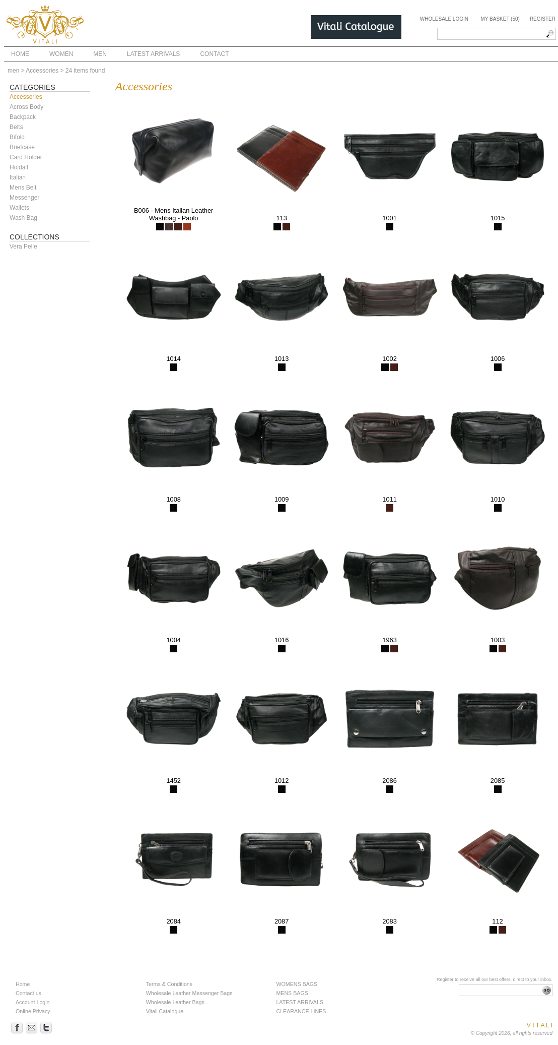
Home (23, 984)
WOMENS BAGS (296, 984)
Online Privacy (33, 1011)
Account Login (33, 1002)
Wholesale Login (444, 19)
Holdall (19, 167)
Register (542, 19)
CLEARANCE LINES (301, 1011)
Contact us (28, 993)
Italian (18, 177)
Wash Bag (23, 217)
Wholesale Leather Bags (175, 1002)
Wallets (19, 207)
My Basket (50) (499, 19)
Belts (16, 127)
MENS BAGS (292, 993)
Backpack (23, 116)
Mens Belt (23, 187)
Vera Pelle (23, 246)
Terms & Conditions (169, 984)
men (13, 70)
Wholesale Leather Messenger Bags (189, 993)
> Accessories (39, 70)
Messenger (24, 197)
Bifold (17, 137)
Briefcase (22, 147)
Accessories (26, 96)
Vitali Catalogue (164, 1011)
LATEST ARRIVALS (299, 1002)
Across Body (26, 106)
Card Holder (26, 157)
